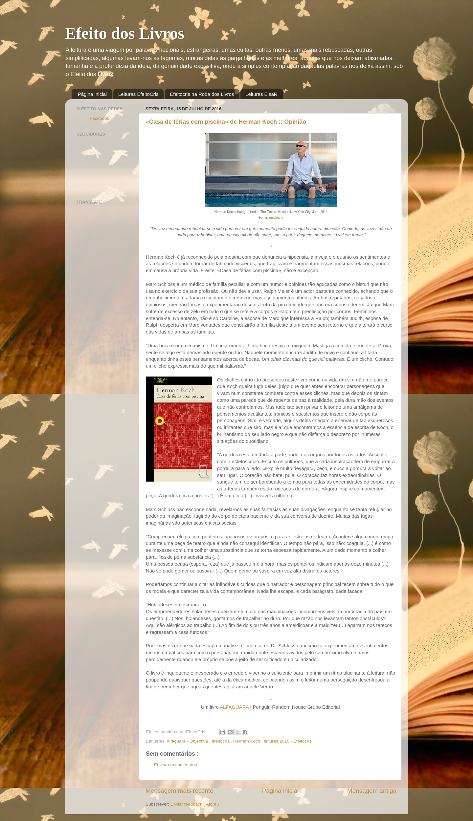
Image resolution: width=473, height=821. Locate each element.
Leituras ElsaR (261, 94)
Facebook (99, 118)
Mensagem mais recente (180, 790)
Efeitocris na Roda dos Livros (202, 94)
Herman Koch (247, 741)
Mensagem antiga (371, 790)
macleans (276, 217)
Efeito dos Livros (124, 33)
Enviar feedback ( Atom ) (194, 804)
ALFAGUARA (234, 707)
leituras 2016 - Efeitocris (287, 741)
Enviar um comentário (175, 764)
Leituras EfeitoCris (138, 94)
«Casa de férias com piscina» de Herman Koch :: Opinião (226, 122)
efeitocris (221, 741)
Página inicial (92, 94)
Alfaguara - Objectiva (188, 741)
